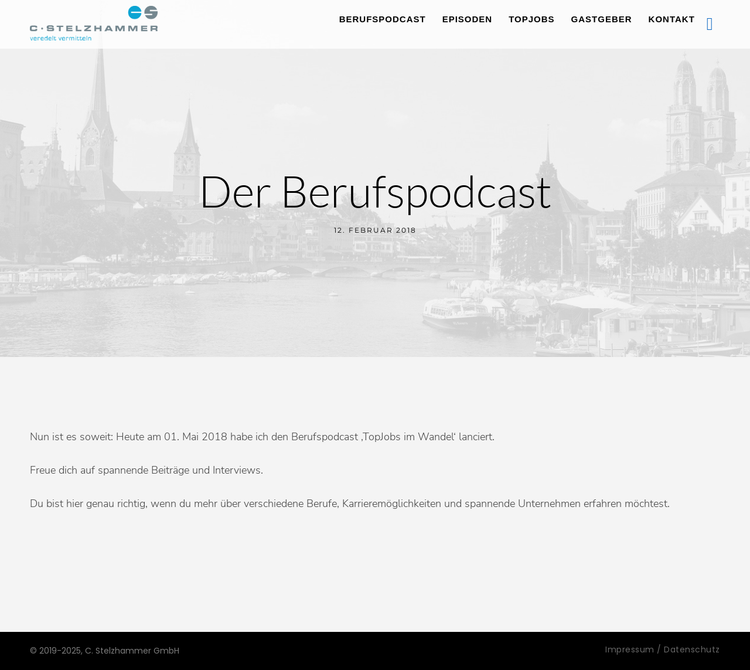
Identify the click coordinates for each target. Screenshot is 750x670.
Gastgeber (601, 19)
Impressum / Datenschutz (662, 649)
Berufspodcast (382, 19)
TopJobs (531, 19)
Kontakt (672, 19)
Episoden (467, 19)
